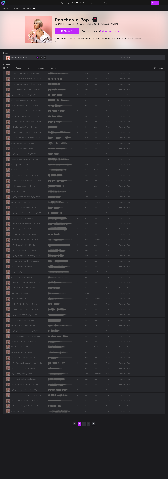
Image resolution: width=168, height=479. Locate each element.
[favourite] (95, 19)
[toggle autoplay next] (45, 57)
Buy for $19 (66, 31)
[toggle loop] (41, 57)
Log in (164, 3)
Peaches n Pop (124, 57)
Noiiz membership (109, 31)
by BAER (58, 24)
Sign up (155, 3)
